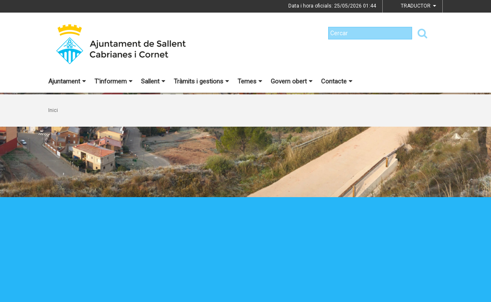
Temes (250, 81)
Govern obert (292, 81)
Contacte (337, 81)
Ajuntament (67, 81)
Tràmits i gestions (201, 81)
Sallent (153, 81)
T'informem (113, 81)
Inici (53, 110)
